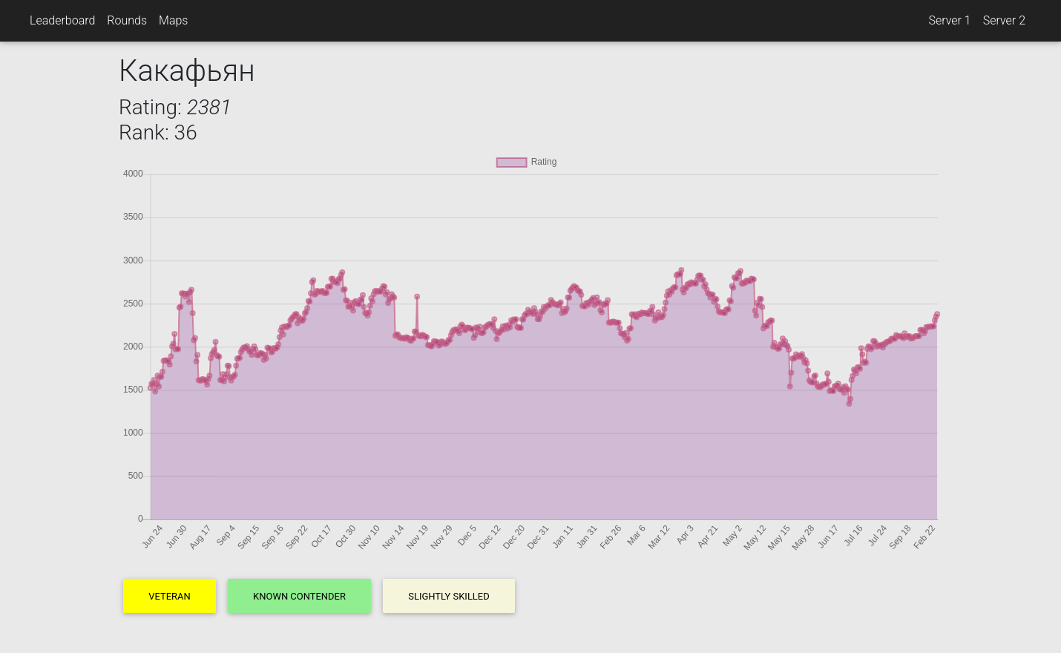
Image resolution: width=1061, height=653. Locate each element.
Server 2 (1004, 20)
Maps (173, 20)
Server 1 (949, 20)
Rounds (127, 20)
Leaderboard (62, 20)
